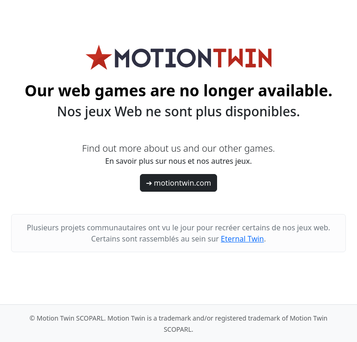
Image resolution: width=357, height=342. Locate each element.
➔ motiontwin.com (178, 183)
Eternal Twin (242, 239)
